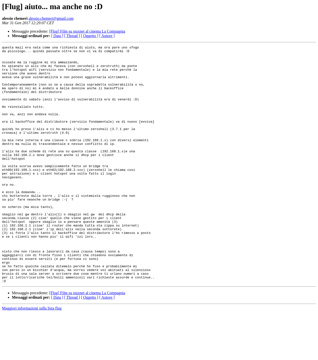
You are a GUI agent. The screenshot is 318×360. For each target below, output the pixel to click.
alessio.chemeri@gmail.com (51, 18)
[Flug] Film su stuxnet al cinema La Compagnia (87, 31)
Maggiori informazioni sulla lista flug (32, 356)
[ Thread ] (72, 36)
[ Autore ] (106, 36)
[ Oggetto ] (89, 36)
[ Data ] (57, 36)
